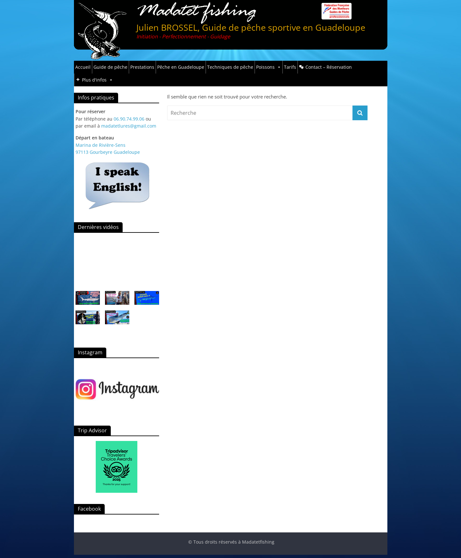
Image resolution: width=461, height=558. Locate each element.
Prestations (142, 67)
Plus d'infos (97, 80)
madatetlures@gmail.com (128, 126)
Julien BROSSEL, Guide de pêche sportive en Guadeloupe (250, 27)
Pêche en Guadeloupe (180, 67)
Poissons (268, 67)
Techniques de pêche (230, 67)
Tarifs (290, 67)
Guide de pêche (110, 67)
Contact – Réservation (328, 67)
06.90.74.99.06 (129, 119)
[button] (87, 300)
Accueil (83, 67)
